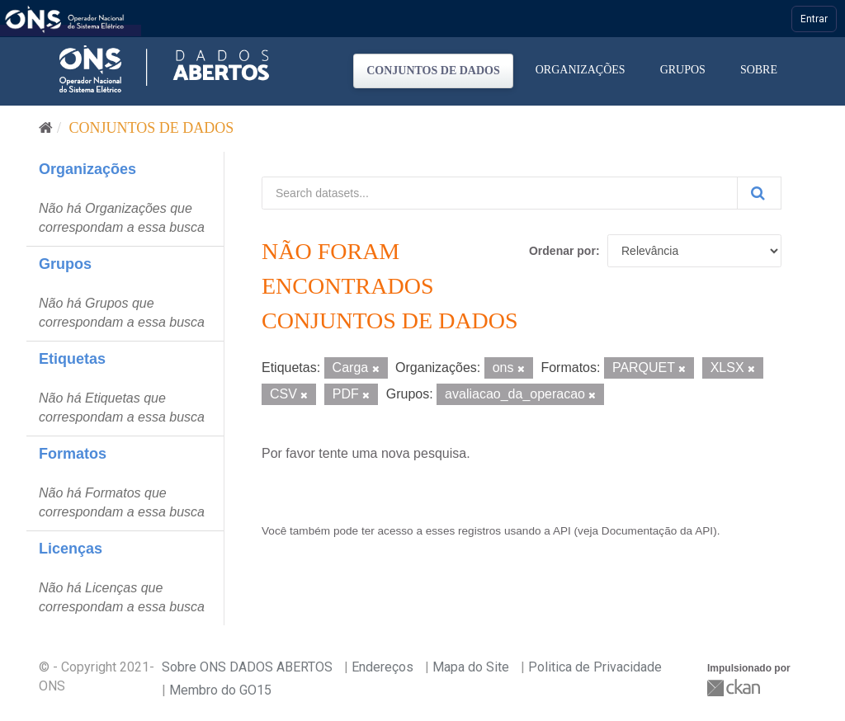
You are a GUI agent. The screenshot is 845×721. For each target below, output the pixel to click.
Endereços (382, 667)
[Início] (46, 128)
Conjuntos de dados (433, 70)
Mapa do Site (470, 667)
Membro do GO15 (220, 690)
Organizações (580, 70)
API (562, 531)
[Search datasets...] (500, 193)
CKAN (735, 687)
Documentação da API (657, 531)
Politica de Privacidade (595, 667)
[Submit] (759, 193)
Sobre (758, 70)
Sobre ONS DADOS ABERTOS (247, 667)
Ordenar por (562, 250)
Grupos (683, 70)
